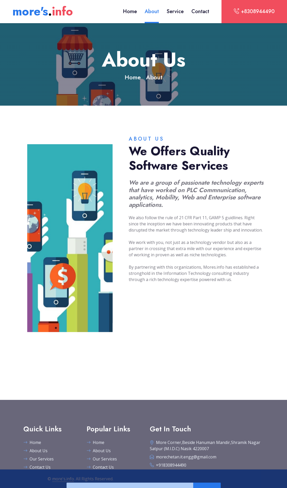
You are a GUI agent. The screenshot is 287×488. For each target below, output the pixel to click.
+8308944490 (254, 11)
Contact (200, 11)
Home (130, 11)
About (152, 11)
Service (175, 11)
